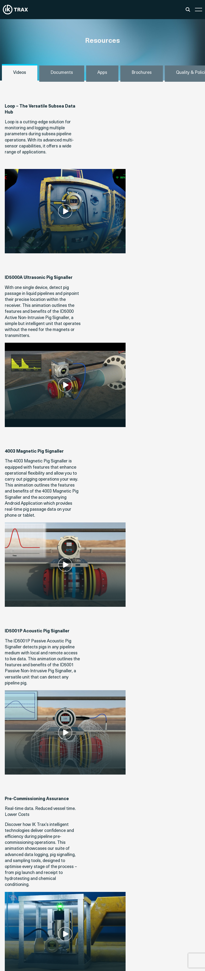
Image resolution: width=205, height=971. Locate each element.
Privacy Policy (186, 956)
